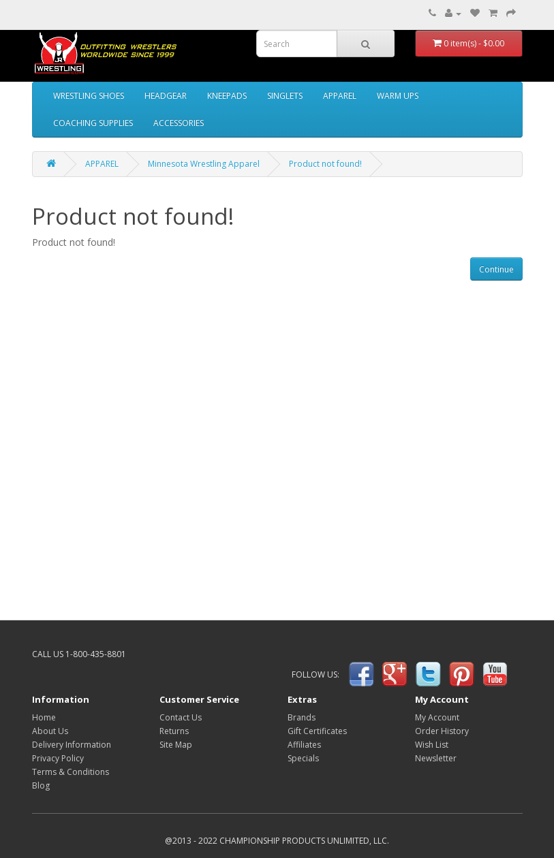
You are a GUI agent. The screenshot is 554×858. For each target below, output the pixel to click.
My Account (437, 717)
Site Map (175, 744)
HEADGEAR (165, 95)
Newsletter (436, 758)
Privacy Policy (58, 758)
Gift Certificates (317, 731)
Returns (174, 731)
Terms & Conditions (70, 772)
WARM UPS (397, 95)
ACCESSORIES (178, 123)
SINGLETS (285, 95)
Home (44, 717)
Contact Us (180, 717)
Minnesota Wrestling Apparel (204, 164)
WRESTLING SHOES (88, 95)
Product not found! (325, 164)
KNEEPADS (227, 95)
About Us (50, 731)
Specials (303, 758)
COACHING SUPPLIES (93, 123)
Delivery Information (71, 744)
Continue (496, 269)
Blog (41, 785)
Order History (442, 731)
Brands (302, 717)
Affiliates (304, 744)
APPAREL (339, 95)
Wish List (431, 744)
